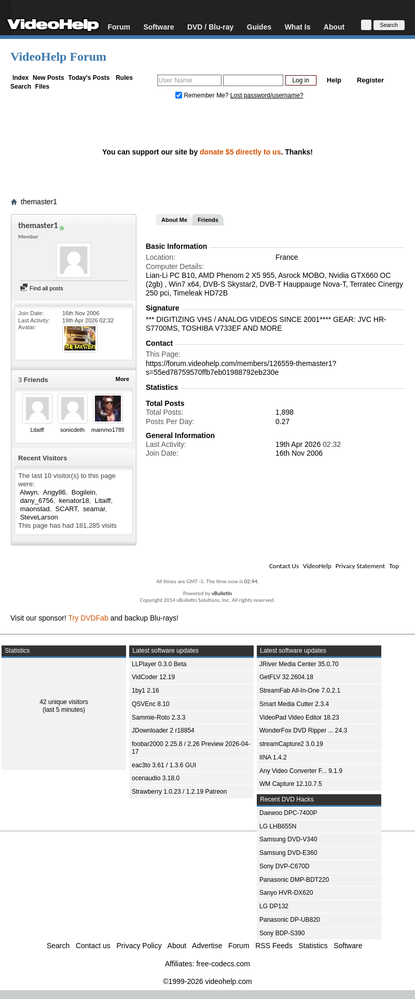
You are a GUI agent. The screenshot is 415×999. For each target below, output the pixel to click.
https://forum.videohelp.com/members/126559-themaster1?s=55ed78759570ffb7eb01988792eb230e (241, 367)
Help (334, 80)
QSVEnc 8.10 (151, 704)
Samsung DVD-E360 (288, 852)
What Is (298, 27)
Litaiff (37, 430)
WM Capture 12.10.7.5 (290, 783)
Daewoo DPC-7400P (288, 813)
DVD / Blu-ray (210, 27)
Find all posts (41, 288)
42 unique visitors (63, 702)
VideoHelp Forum (58, 56)
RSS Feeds (274, 945)
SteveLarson (39, 517)
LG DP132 (273, 906)
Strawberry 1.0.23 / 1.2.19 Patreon (179, 791)
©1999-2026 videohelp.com (207, 981)
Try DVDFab (88, 618)
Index (20, 77)
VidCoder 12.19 (153, 677)
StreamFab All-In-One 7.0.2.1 (299, 690)
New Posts (48, 77)
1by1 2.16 (145, 690)
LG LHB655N (277, 826)
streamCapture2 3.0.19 (291, 744)
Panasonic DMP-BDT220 (294, 879)
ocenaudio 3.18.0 (155, 778)
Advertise (207, 945)
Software (158, 27)
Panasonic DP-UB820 (289, 919)
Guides (259, 27)
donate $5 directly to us (240, 152)
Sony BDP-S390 (282, 933)
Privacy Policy (139, 945)
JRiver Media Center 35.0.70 (299, 664)
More (122, 379)
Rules (124, 77)
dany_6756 (36, 500)
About (334, 27)
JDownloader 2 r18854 (163, 730)
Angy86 (54, 492)
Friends (208, 220)
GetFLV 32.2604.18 (286, 677)
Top (394, 566)
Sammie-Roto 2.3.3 (158, 717)
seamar (94, 509)
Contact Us (284, 566)
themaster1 (39, 202)
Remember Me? (202, 95)
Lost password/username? (266, 95)
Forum (118, 27)
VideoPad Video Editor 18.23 (299, 717)
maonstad (35, 509)
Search (20, 86)
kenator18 (74, 500)
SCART (66, 509)
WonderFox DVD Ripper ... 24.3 (303, 730)
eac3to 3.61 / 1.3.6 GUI (164, 765)
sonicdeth (72, 430)
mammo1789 (108, 430)
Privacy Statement (360, 566)
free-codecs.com (223, 964)
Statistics (313, 945)
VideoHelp (317, 566)
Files (42, 86)
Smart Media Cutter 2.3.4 (294, 704)
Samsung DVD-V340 (288, 839)
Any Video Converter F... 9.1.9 (300, 771)
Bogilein (83, 492)
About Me (174, 220)
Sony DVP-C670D (284, 866)
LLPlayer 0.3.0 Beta (159, 664)
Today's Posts (88, 77)
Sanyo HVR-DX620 (286, 892)
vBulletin (222, 593)
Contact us (93, 945)
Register (370, 80)
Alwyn (29, 492)
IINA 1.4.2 (273, 757)
